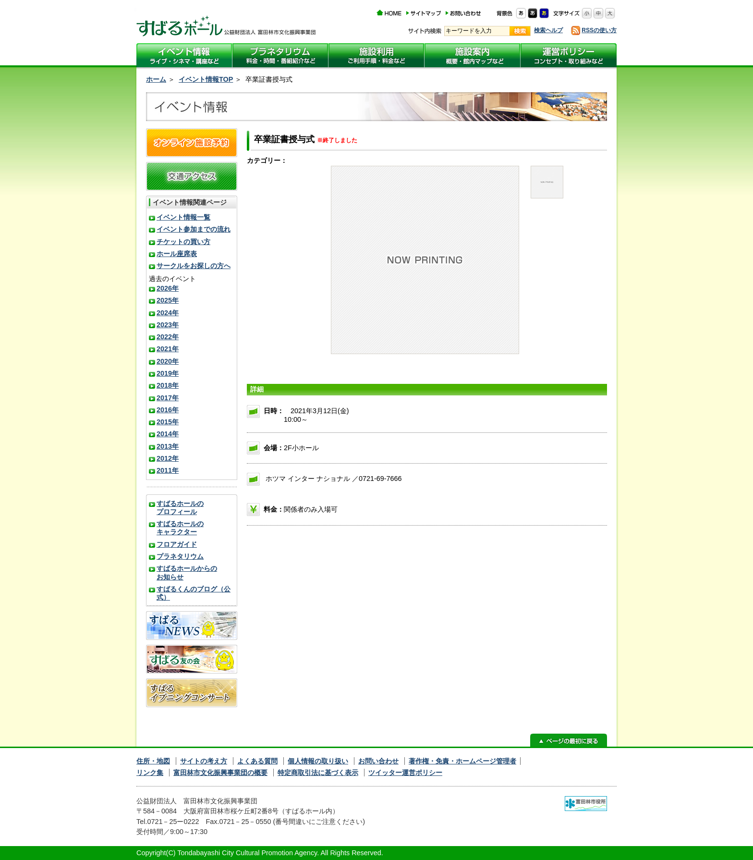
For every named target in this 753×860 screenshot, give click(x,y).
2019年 (168, 373)
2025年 (168, 300)
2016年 (168, 410)
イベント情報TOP (206, 79)
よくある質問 (257, 761)
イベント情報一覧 (183, 217)
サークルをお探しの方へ (194, 266)
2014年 (168, 434)
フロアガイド (177, 544)
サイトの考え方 (203, 761)
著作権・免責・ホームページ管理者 (462, 761)
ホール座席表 (177, 254)
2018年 (168, 385)
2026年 (168, 288)
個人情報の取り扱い (318, 761)
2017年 (168, 398)
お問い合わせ (378, 761)
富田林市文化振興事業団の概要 (220, 772)
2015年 (168, 422)
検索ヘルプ (548, 30)
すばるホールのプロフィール (180, 508)
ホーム (156, 79)
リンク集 (149, 772)
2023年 (168, 325)
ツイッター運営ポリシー (405, 772)
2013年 (168, 446)
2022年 (168, 337)
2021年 (168, 349)
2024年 (168, 313)
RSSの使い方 (599, 30)
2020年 (168, 361)
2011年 (168, 470)
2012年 (168, 458)
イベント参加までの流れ (194, 229)
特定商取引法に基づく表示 (318, 772)
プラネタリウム (180, 556)
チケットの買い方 (183, 242)
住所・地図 (153, 761)
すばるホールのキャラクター (180, 528)
